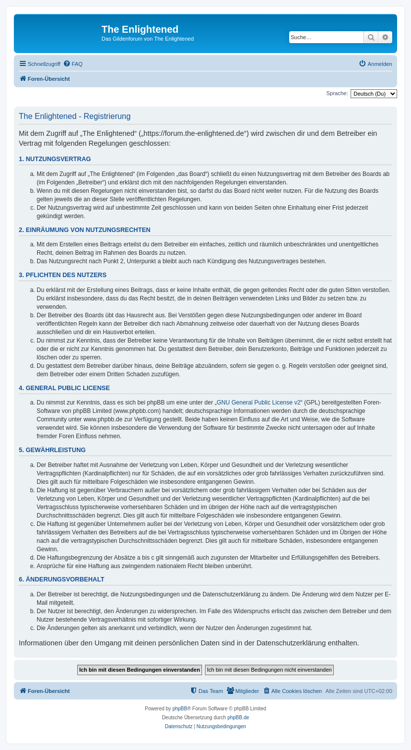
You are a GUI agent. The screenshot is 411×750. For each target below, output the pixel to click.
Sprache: (337, 93)
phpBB (179, 708)
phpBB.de (238, 717)
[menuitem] (73, 64)
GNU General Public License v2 (259, 402)
